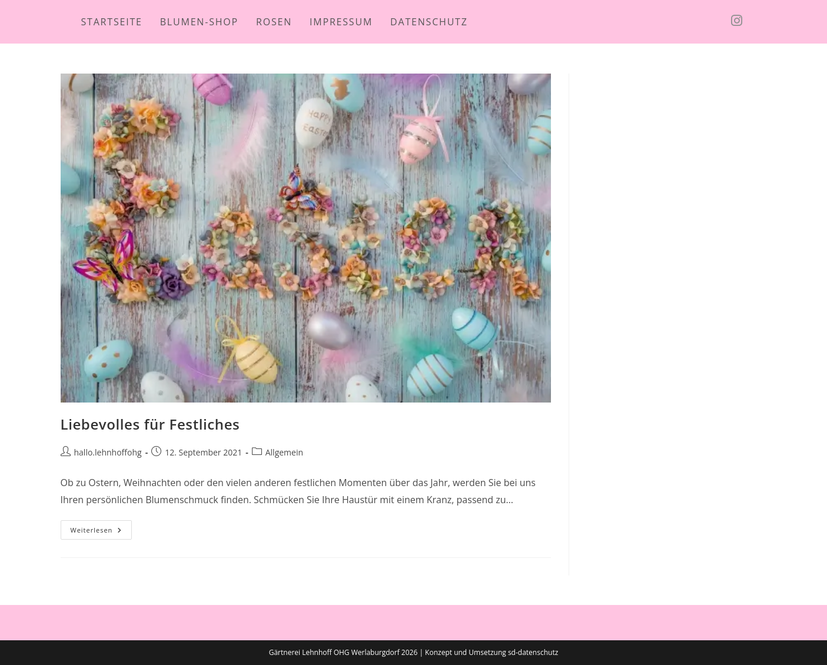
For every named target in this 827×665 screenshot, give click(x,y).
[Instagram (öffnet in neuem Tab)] (751, 20)
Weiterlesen (101, 532)
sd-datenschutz (533, 652)
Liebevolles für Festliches (150, 424)
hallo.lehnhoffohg (108, 452)
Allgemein (284, 452)
